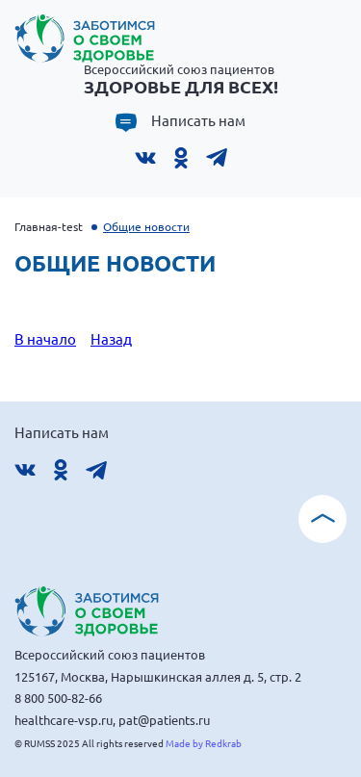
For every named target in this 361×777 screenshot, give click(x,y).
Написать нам (198, 120)
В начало (45, 338)
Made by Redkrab (204, 743)
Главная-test (48, 226)
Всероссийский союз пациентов (181, 79)
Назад (111, 338)
